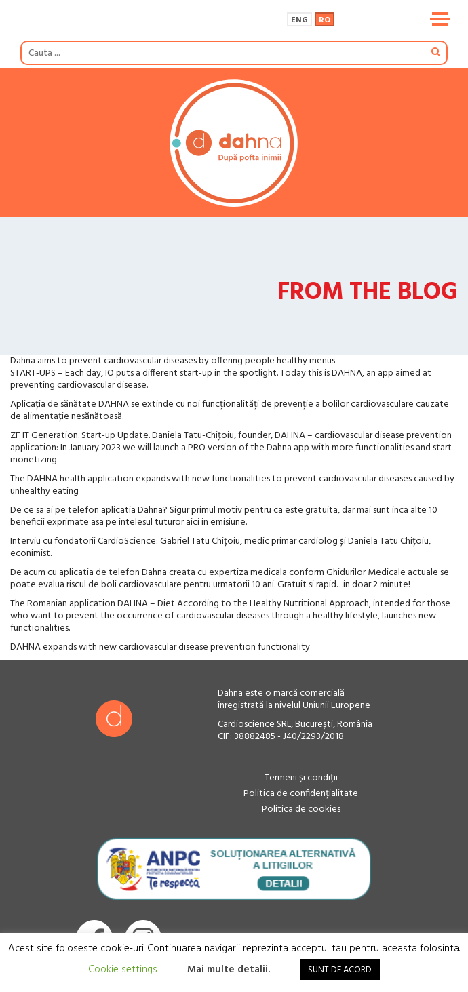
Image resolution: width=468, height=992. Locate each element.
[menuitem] (299, 19)
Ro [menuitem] (324, 20)
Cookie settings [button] (122, 969)
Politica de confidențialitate (300, 793)
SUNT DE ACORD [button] (340, 970)
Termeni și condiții (301, 778)
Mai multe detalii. (228, 969)
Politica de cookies (301, 809)
